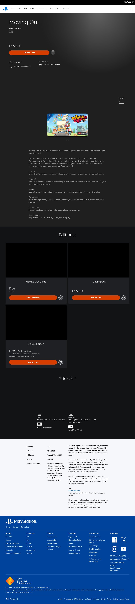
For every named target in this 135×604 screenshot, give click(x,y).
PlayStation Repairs (75, 547)
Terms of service (95, 537)
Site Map (96, 599)
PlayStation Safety (75, 540)
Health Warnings (74, 491)
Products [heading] (30, 533)
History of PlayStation (13, 553)
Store (58, 9)
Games (13, 9)
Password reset (74, 550)
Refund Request (74, 553)
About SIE (9, 537)
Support (66, 9)
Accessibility (51, 540)
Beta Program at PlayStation (116, 569)
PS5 (19, 9)
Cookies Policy (106, 599)
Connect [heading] (114, 533)
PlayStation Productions (14, 547)
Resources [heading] (94, 533)
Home (8, 527)
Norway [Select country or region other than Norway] (12, 599)
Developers (93, 552)
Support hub (72, 537)
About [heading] (8, 533)
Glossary (92, 555)
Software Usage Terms (121, 599)
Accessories (42, 9)
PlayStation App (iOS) (118, 556)
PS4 (25, 9)
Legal (60, 599)
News (51, 9)
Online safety (52, 543)
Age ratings (93, 546)
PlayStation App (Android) (119, 559)
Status (70, 543)
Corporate (9, 550)
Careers (8, 540)
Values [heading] (50, 533)
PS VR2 (29, 543)
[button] (67, 125)
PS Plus (32, 9)
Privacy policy (68, 599)
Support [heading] (72, 533)
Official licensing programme (95, 560)
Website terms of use (83, 599)
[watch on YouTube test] (82, 133)
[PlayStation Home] (5, 9)
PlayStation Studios (13, 543)
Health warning (94, 549)
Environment (52, 537)
